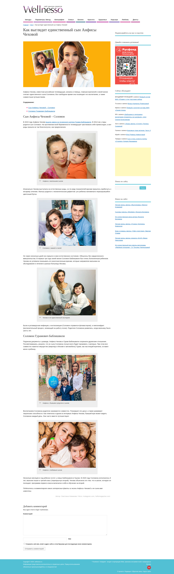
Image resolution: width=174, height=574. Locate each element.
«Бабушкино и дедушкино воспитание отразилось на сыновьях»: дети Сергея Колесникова (130, 117)
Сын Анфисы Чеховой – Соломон (41, 108)
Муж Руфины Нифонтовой (135, 134)
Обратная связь (137, 571)
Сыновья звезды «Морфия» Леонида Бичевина (132, 212)
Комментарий (27, 514)
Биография (59, 20)
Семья (71, 20)
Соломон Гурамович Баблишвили (41, 111)
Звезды (28, 20)
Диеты (135, 20)
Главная (25, 25)
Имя (69, 539)
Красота (91, 20)
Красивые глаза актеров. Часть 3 (139, 130)
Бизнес (81, 20)
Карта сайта (147, 571)
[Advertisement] (133, 162)
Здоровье (102, 20)
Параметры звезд (42, 20)
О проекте (120, 571)
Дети (31, 25)
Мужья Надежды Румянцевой (138, 103)
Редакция (128, 571)
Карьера (114, 20)
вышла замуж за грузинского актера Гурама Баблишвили (68, 122)
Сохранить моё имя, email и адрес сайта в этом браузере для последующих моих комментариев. (59, 544)
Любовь (125, 20)
